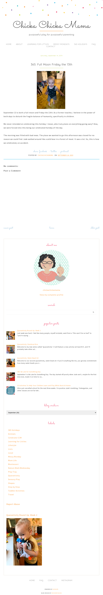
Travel (11, 494)
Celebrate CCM (15, 437)
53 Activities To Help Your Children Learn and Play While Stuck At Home (44, 386)
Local (10, 453)
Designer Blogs (57, 593)
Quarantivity (14, 475)
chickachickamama (51, 290)
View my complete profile (51, 295)
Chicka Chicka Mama (51, 26)
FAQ (94, 44)
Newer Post (8, 228)
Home (8, 44)
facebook (43, 151)
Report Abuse (13, 504)
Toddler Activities (16, 491)
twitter (54, 151)
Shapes (11, 483)
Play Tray (12, 472)
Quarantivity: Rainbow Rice (27, 344)
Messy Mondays (61, 44)
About (19, 44)
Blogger (55, 589)
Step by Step (14, 487)
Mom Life (12, 460)
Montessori (13, 464)
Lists (10, 449)
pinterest (65, 151)
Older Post (95, 228)
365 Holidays (80, 44)
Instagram (66, 580)
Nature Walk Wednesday (19, 468)
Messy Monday (14, 456)
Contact (50, 46)
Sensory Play (14, 479)
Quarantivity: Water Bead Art (28, 358)
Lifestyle (12, 445)
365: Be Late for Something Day (29, 372)
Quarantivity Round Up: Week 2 (29, 331)
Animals (12, 434)
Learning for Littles (38, 44)
